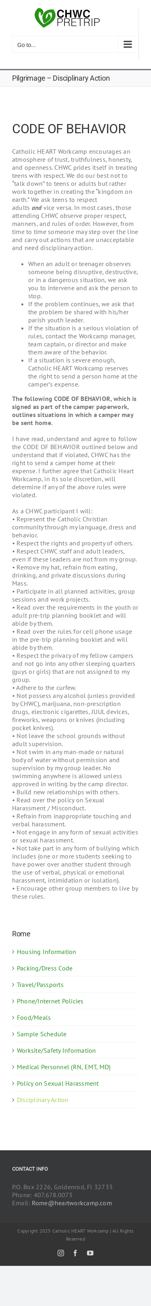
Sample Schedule (42, 1034)
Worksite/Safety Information (56, 1050)
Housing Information (47, 952)
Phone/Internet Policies (50, 1001)
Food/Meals (34, 1017)
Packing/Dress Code (44, 968)
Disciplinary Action (43, 1100)
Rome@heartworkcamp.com (72, 1203)
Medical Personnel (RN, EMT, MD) (63, 1067)
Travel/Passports (40, 985)
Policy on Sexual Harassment (58, 1083)
